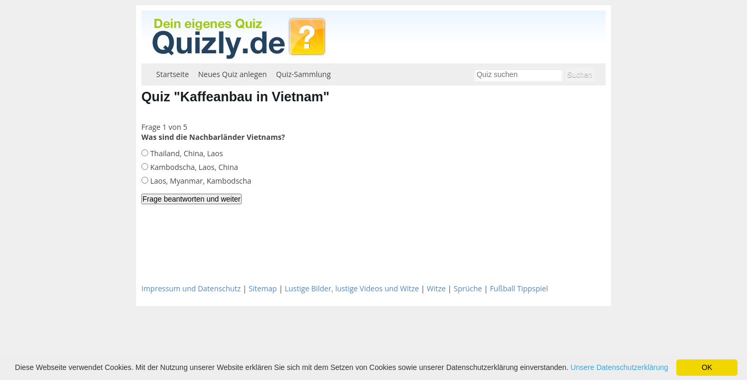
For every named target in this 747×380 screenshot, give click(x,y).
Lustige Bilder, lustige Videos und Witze (352, 288)
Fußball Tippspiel (519, 288)
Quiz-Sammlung (303, 74)
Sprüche (468, 288)
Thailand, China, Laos (185, 153)
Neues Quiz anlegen (232, 74)
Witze (436, 288)
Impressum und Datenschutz (191, 288)
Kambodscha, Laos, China (193, 167)
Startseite (172, 74)
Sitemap (262, 288)
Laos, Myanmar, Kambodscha (199, 181)
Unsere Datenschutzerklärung (619, 367)
